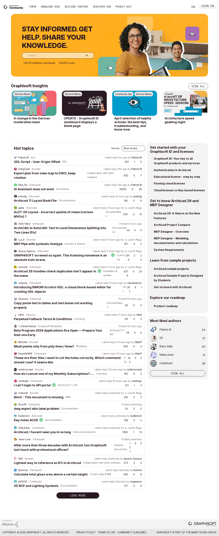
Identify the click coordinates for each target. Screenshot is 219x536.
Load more (78, 495)
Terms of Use (106, 532)
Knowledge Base (50, 6)
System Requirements (169, 249)
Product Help (123, 6)
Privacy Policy (85, 532)
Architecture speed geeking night (179, 120)
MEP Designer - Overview (171, 231)
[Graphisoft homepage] (202, 524)
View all (198, 86)
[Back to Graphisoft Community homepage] (14, 6)
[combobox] (58, 55)
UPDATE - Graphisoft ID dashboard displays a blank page (81, 122)
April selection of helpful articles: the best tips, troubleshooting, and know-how (132, 124)
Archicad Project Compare (172, 225)
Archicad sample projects (171, 268)
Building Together (76, 6)
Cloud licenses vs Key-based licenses (179, 190)
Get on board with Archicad (172, 287)
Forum (32, 6)
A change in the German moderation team (32, 120)
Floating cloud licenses (169, 183)
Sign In (208, 6)
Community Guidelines (131, 532)
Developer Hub (102, 6)
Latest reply (111, 157)
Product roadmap (166, 306)
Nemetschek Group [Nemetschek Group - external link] (203, 532)
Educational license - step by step (177, 176)
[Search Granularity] (84, 55)
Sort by (115, 148)
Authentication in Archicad (172, 170)
